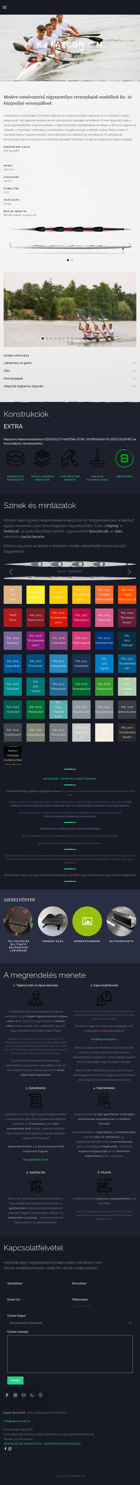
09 (75, 338)
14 (96, 338)
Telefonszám (80, 1299)
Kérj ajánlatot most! (35, 1159)
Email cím (14, 1299)
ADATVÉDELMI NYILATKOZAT (62, 1443)
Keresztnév (80, 1283)
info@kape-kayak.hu (104, 1039)
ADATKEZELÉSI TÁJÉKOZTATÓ (23, 1443)
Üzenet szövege (18, 1331)
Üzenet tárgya (17, 1315)
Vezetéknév (15, 1283)
